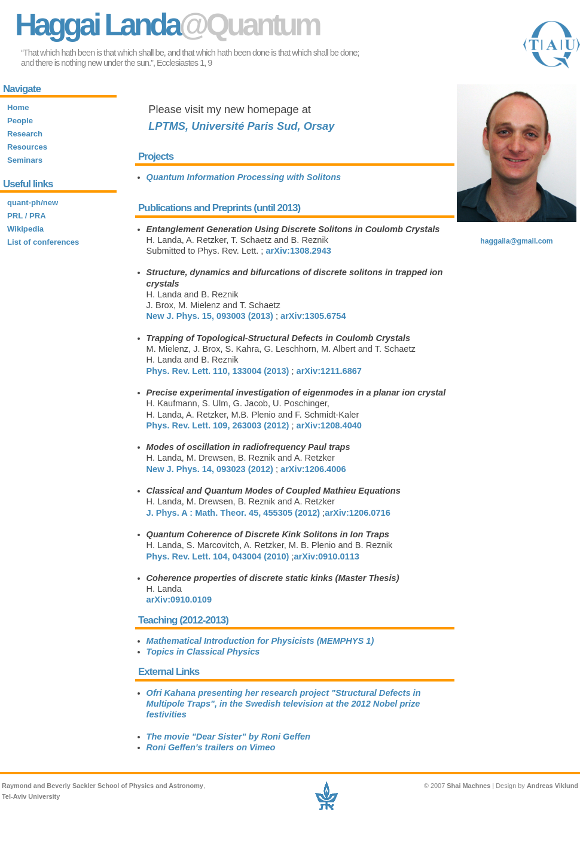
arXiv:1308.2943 (298, 250)
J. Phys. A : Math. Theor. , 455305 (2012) (233, 513)
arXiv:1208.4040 (329, 425)
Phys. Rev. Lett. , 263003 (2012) (217, 425)
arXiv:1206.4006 (313, 469)
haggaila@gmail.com (516, 241)
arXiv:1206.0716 (357, 513)
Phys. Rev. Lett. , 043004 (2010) (217, 556)
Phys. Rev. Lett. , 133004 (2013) (217, 371)
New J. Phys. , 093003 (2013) (209, 316)
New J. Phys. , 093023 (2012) (209, 469)
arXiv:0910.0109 (179, 599)
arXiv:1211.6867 (329, 371)
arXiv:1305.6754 (313, 316)
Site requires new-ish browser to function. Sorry (58, 201)
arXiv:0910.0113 (326, 556)
